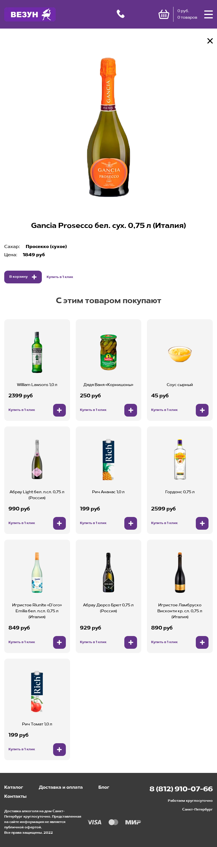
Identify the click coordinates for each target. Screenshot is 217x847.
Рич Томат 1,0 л (37, 724)
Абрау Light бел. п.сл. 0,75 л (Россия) (37, 495)
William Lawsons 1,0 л (37, 385)
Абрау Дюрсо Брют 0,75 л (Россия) (108, 608)
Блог (103, 787)
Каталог (13, 787)
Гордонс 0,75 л (180, 492)
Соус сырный (180, 385)
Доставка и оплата (61, 787)
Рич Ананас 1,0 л (108, 492)
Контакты (15, 796)
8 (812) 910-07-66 (181, 789)
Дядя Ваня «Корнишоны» (108, 385)
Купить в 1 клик (60, 277)
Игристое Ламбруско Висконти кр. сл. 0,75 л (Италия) (179, 611)
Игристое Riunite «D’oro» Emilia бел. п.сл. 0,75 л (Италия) (37, 611)
